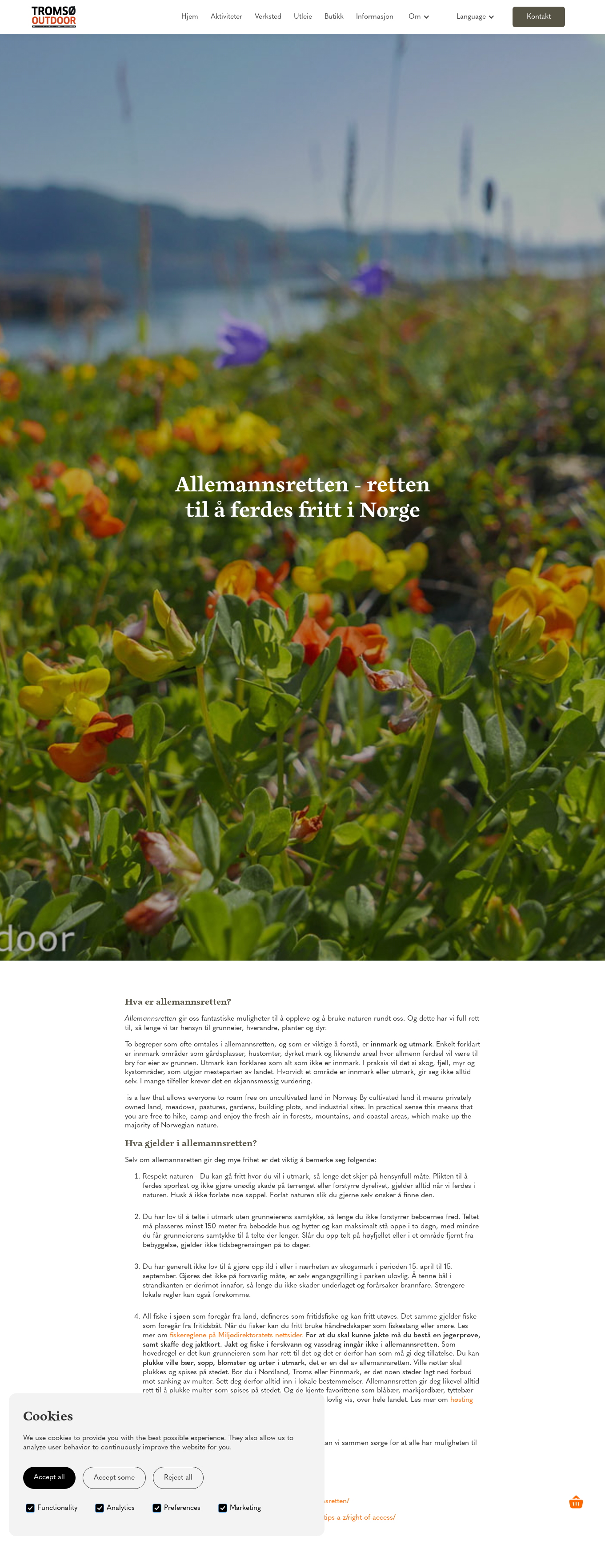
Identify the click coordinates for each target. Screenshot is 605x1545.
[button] (419, 16)
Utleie (303, 16)
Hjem (189, 16)
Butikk (334, 16)
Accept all (49, 1477)
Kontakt (539, 16)
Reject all (178, 1477)
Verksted (268, 16)
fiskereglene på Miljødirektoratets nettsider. (237, 1335)
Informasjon (374, 16)
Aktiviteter (226, 16)
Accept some (114, 1477)
